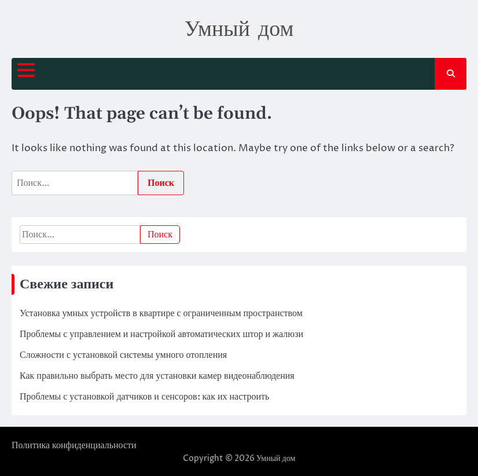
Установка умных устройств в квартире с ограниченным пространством (161, 313)
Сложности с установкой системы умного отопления (123, 355)
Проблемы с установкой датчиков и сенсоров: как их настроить (144, 396)
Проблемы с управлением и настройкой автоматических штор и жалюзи (161, 334)
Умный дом (239, 28)
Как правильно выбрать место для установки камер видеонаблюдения (157, 375)
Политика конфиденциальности (74, 445)
